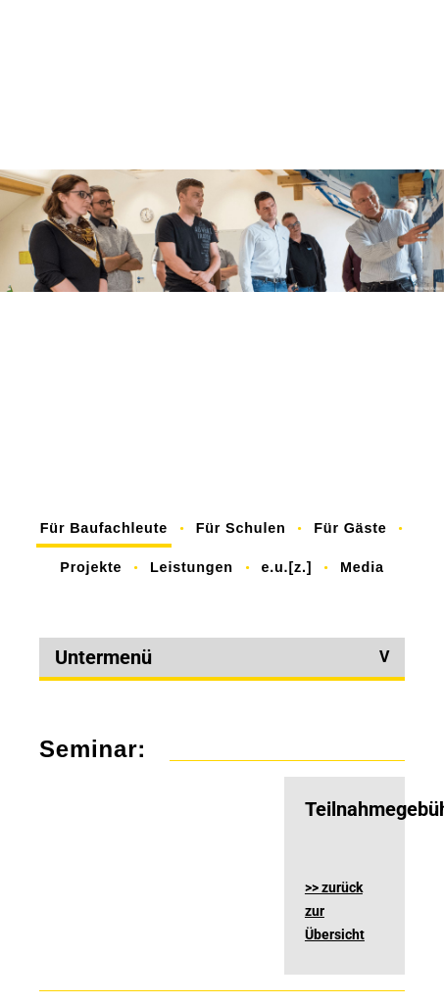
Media (362, 567)
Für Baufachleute (104, 528)
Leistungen (191, 567)
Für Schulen (241, 528)
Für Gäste (350, 528)
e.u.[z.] (286, 567)
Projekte (91, 567)
